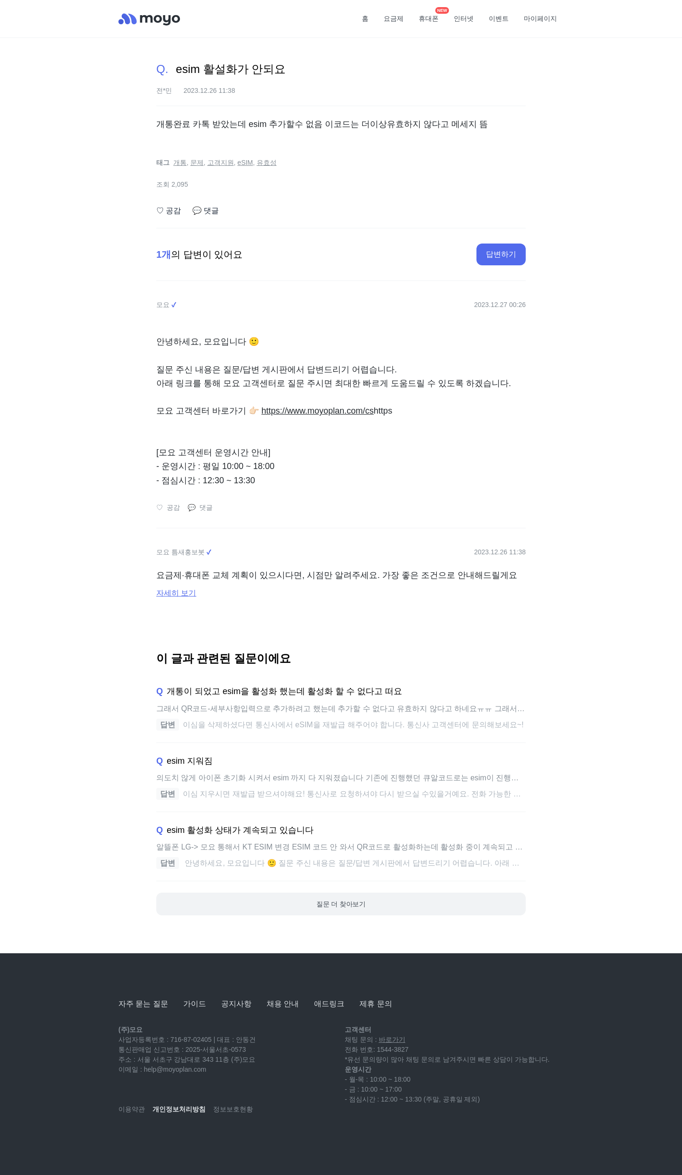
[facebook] (188, 1137)
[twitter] (209, 1137)
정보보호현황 (233, 1109)
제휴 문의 (375, 1004)
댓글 (205, 211)
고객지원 (220, 162)
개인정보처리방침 (179, 1109)
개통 (180, 162)
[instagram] (167, 1137)
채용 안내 (283, 1004)
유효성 (267, 162)
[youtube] (126, 1137)
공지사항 (236, 1004)
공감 (168, 211)
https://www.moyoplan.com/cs (317, 411)
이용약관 (131, 1109)
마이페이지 (540, 18)
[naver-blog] (146, 1137)
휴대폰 (432, 15)
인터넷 (464, 18)
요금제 (394, 18)
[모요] (142, 977)
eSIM (245, 162)
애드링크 (329, 1004)
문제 (197, 162)
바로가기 (392, 1039)
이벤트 (499, 18)
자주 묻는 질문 (143, 1004)
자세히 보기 (176, 593)
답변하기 (501, 254)
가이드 (194, 1004)
